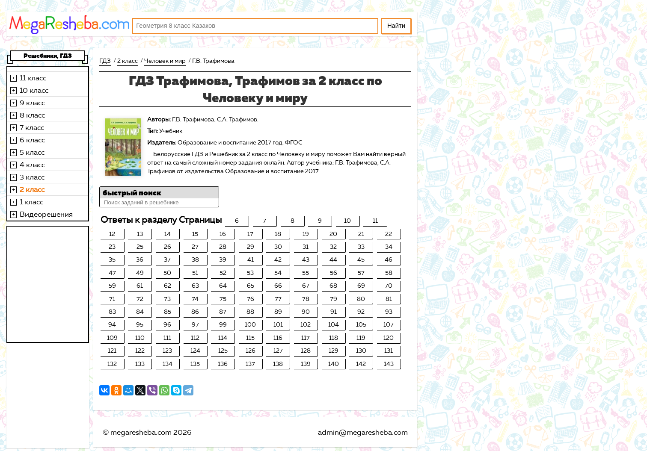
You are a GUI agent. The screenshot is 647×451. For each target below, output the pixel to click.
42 (278, 259)
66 (278, 285)
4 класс (32, 164)
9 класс (32, 102)
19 (306, 234)
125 (223, 350)
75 (223, 299)
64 (223, 285)
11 (375, 220)
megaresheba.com (141, 432)
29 (250, 247)
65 (250, 285)
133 (140, 364)
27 (195, 247)
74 (195, 299)
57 (361, 273)
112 (195, 338)
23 (112, 247)
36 (139, 259)
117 (305, 338)
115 (250, 338)
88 (250, 311)
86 (195, 311)
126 (250, 350)
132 (112, 364)
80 (361, 299)
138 (278, 364)
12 (112, 234)
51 (195, 273)
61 (140, 285)
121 (112, 350)
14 (167, 234)
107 (388, 324)
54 (278, 273)
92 (361, 311)
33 (361, 247)
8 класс (32, 115)
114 (222, 338)
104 (333, 324)
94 (112, 324)
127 (278, 350)
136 (223, 364)
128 (306, 350)
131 (388, 350)
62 (167, 285)
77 (278, 299)
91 (333, 311)
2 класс (32, 189)
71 (112, 299)
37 (167, 259)
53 (250, 273)
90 (306, 311)
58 (388, 273)
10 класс (34, 90)
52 (223, 273)
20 (333, 234)
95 (139, 324)
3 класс (32, 177)
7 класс (32, 127)
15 (195, 234)
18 (278, 234)
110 (140, 338)
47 (112, 273)
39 (222, 259)
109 (112, 338)
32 (333, 247)
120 (388, 338)
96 (167, 324)
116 (277, 338)
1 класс (31, 201)
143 (389, 364)
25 (140, 247)
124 (195, 350)
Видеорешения (46, 214)
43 (305, 259)
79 (333, 299)
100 (250, 324)
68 (333, 285)
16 (223, 234)
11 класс (33, 78)
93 (388, 311)
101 (278, 324)
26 (167, 247)
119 (360, 338)
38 (195, 259)
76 (250, 299)
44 (333, 259)
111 (167, 338)
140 (333, 364)
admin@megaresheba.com (363, 432)
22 (388, 234)
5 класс (32, 152)
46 (388, 259)
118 (333, 338)
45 (361, 259)
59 (112, 285)
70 (388, 285)
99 (223, 324)
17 (250, 234)
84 (140, 311)
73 (167, 299)
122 (140, 350)
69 (361, 285)
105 (361, 324)
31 (306, 247)
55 (305, 273)
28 (222, 247)
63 (195, 285)
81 (389, 299)
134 (167, 364)
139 (306, 364)
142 (361, 364)
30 (278, 247)
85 (167, 311)
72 (140, 299)
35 (112, 259)
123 (167, 350)
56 (333, 273)
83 (112, 311)
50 (167, 273)
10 (347, 220)
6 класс (32, 140)
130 (361, 350)
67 (305, 285)
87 (222, 311)
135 (195, 364)
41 (250, 259)
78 (305, 299)
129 (333, 350)
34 (388, 247)
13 (140, 234)
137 (250, 364)
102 (305, 324)
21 (361, 234)
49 (140, 273)
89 (278, 311)
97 (195, 324)
